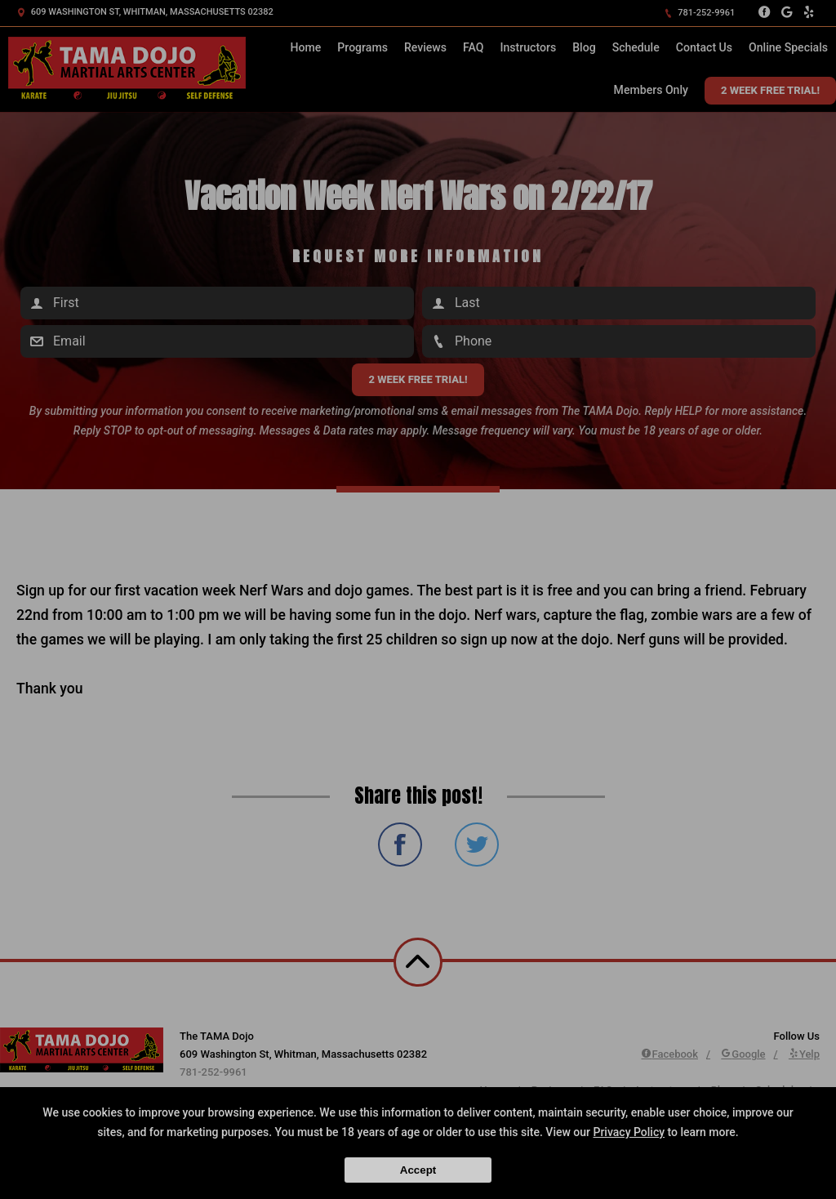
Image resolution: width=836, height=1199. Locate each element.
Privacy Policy (629, 1132)
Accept (418, 1170)
